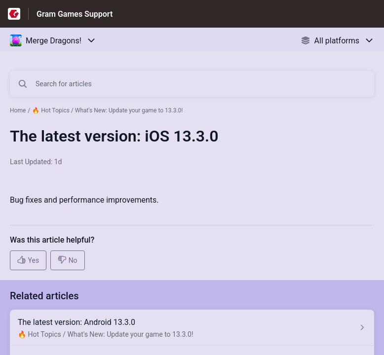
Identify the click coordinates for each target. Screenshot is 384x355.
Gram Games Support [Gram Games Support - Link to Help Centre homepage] (75, 14)
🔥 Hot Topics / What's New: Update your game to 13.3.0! (107, 110)
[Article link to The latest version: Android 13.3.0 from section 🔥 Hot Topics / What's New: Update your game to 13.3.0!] (192, 328)
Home (18, 110)
